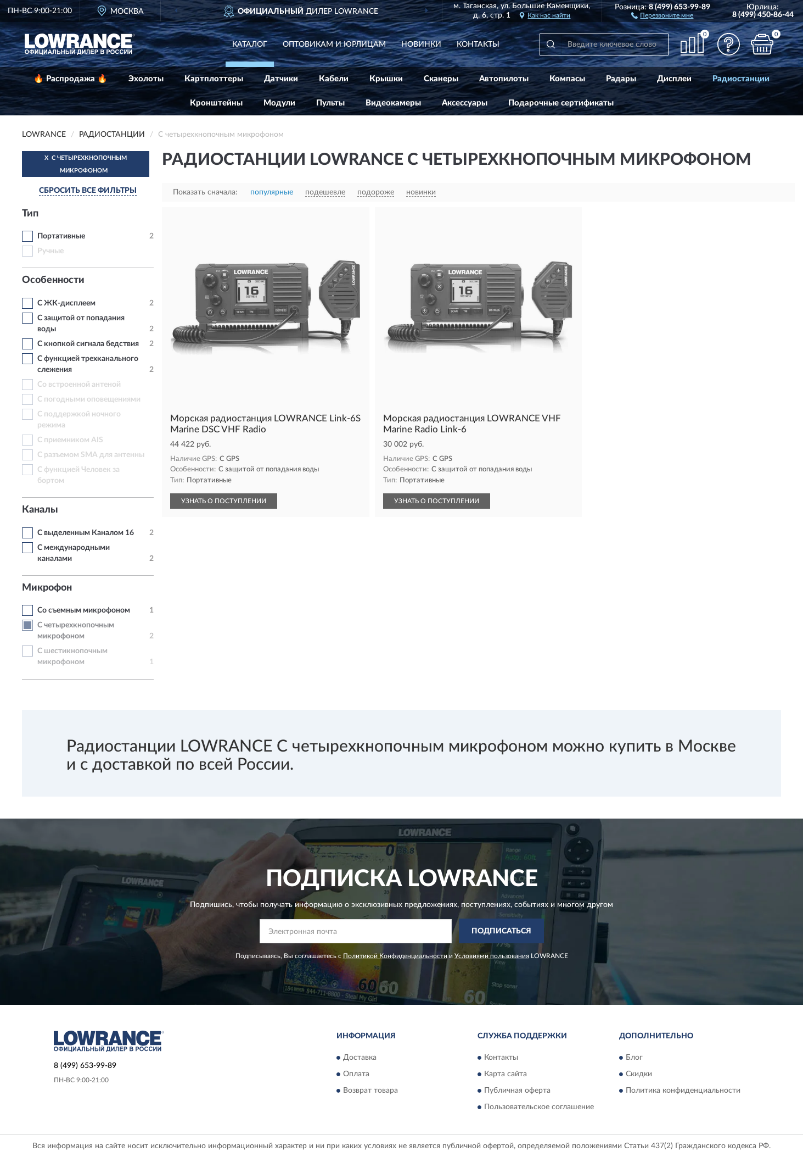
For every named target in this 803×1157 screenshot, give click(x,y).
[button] (662, 15)
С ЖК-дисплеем (66, 303)
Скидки (639, 1074)
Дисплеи (674, 79)
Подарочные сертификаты (561, 103)
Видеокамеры (393, 103)
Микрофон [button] (47, 588)
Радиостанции (741, 79)
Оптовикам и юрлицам (334, 44)
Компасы (567, 79)
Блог (634, 1057)
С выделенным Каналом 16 (85, 533)
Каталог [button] (249, 44)
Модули (279, 103)
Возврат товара (370, 1090)
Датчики (281, 79)
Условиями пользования (491, 956)
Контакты (478, 44)
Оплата (356, 1074)
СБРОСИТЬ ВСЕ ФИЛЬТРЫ (88, 190)
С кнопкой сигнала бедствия (88, 344)
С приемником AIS (70, 440)
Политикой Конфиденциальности (395, 956)
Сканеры (441, 79)
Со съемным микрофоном (83, 610)
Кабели (334, 79)
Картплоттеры (213, 79)
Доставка (360, 1057)
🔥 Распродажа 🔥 (70, 79)
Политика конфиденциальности (683, 1090)
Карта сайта (505, 1074)
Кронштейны (216, 103)
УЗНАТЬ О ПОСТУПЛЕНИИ (223, 501)
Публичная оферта (517, 1090)
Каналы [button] (40, 510)
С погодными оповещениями (89, 399)
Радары (621, 79)
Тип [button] (30, 214)
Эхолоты (146, 79)
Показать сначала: (205, 192)
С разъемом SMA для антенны (90, 455)
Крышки (386, 79)
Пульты (330, 103)
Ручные (50, 251)
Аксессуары (464, 103)
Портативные (61, 236)
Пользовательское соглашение (539, 1107)
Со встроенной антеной (79, 384)
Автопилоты (504, 79)
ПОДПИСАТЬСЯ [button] (501, 931)
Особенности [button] (53, 280)
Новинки (421, 44)
